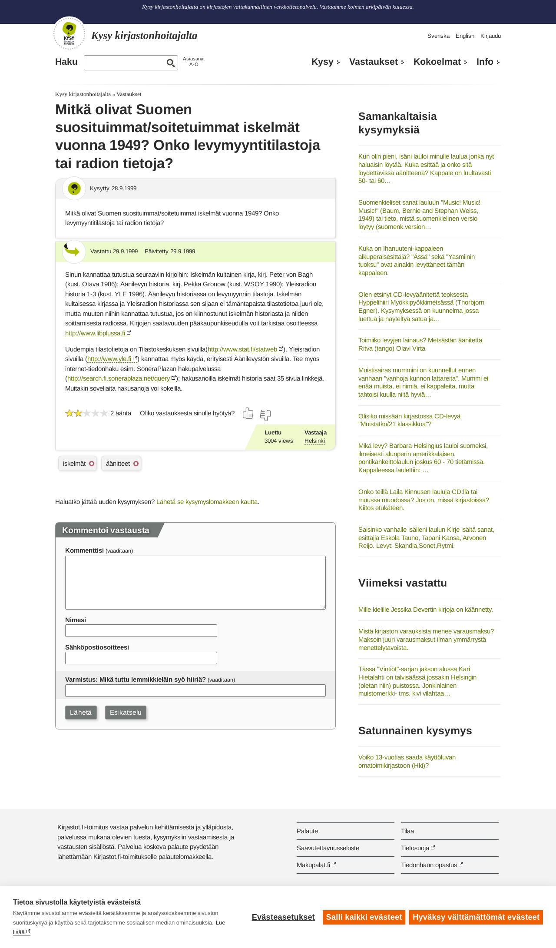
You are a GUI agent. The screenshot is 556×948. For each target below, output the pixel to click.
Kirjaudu (490, 36)
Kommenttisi (84, 550)
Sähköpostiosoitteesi (97, 647)
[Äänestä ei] (265, 415)
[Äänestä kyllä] (248, 413)
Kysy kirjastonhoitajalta (83, 94)
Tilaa (407, 831)
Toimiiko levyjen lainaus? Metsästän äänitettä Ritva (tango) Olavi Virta (420, 344)
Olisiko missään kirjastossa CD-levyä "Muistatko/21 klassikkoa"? (409, 420)
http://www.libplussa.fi (95, 333)
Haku (66, 61)
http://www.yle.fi (109, 358)
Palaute (307, 831)
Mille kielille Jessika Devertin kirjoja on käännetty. (425, 609)
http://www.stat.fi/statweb (242, 349)
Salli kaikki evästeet (364, 917)
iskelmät (74, 463)
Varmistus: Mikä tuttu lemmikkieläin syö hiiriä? (135, 679)
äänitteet (118, 463)
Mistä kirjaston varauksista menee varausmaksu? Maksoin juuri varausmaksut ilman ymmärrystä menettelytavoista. (426, 639)
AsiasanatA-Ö (194, 61)
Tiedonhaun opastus (429, 864)
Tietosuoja (415, 848)
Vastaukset (373, 61)
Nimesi (75, 619)
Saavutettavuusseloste (328, 848)
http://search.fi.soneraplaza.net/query (118, 378)
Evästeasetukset (283, 917)
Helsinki (314, 441)
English (465, 36)
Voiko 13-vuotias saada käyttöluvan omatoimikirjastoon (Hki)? (407, 761)
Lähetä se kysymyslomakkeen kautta (207, 501)
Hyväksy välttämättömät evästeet (476, 917)
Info (485, 61)
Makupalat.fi (313, 864)
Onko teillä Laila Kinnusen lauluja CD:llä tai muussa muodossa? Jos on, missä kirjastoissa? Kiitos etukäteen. (423, 499)
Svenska (438, 36)
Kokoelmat (437, 61)
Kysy (322, 61)
